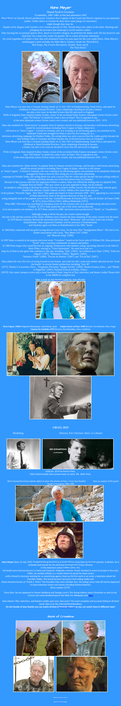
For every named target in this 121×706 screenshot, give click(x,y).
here (91, 595)
